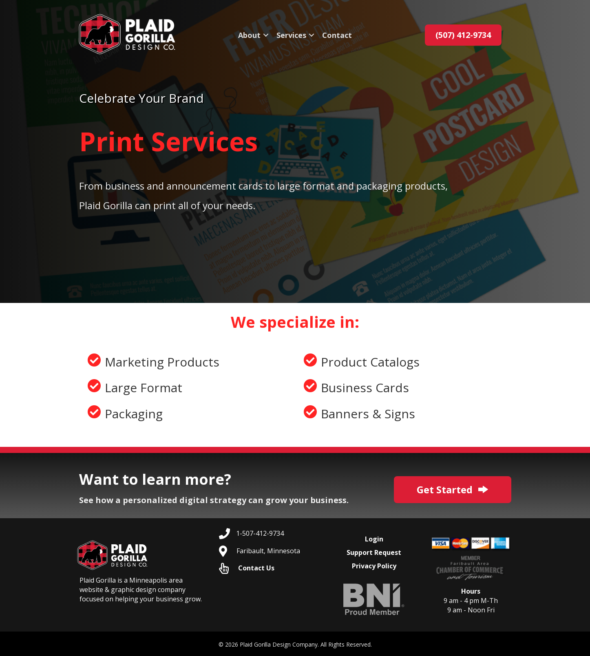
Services (291, 35)
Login (374, 539)
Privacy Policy (374, 565)
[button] (266, 35)
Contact (337, 35)
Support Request (374, 552)
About (249, 35)
